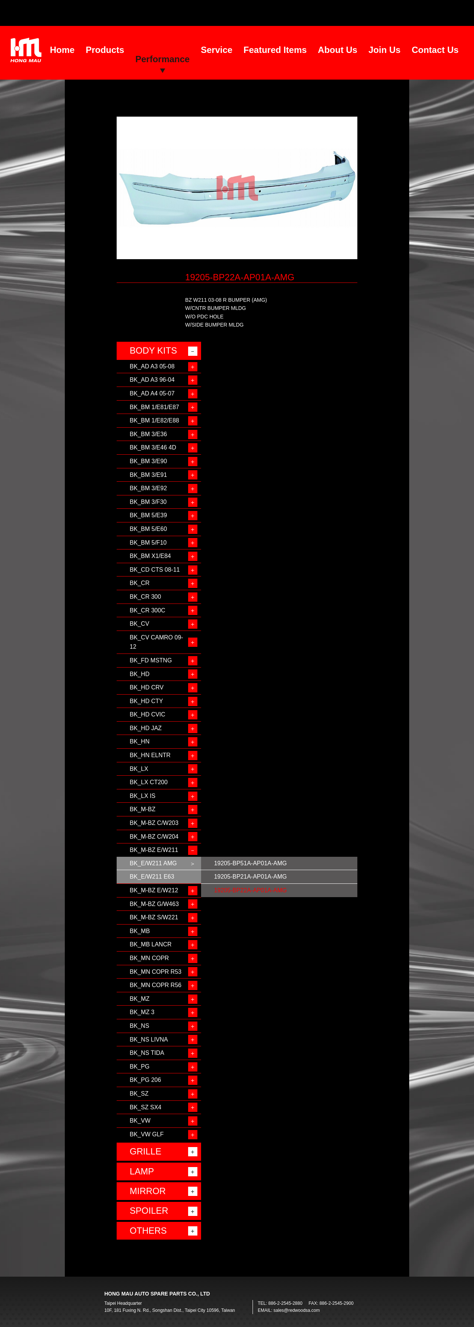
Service (216, 50)
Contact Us (435, 50)
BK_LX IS (142, 796)
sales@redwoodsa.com (297, 1310)
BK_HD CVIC (147, 714)
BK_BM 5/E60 (148, 529)
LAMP (142, 1171)
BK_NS (139, 1026)
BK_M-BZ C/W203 (154, 823)
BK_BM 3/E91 (148, 475)
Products (105, 50)
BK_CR (139, 583)
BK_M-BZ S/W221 (154, 917)
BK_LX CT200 (148, 782)
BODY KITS (153, 350)
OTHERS (148, 1231)
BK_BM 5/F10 (148, 542)
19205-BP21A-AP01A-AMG (250, 876)
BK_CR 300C (147, 610)
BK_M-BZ (142, 809)
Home (62, 50)
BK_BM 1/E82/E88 (154, 420)
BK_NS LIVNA (149, 1039)
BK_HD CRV (146, 687)
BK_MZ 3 (142, 1012)
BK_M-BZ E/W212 (154, 890)
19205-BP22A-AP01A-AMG (250, 890)
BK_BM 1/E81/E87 (154, 407)
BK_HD (139, 674)
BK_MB (140, 931)
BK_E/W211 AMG (153, 863)
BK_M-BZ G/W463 (154, 904)
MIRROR (148, 1191)
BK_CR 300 (145, 597)
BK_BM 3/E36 (148, 434)
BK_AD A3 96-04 (152, 380)
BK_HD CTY (146, 701)
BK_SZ (139, 1093)
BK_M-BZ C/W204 (154, 836)
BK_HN (139, 741)
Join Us (384, 50)
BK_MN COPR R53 (155, 972)
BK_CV (139, 624)
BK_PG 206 (145, 1080)
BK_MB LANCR (150, 944)
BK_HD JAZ (145, 728)
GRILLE (145, 1151)
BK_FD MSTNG (151, 660)
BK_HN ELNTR (150, 755)
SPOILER (149, 1211)
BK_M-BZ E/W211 (154, 850)
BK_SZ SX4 (145, 1107)
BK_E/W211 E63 (152, 876)
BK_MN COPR (149, 958)
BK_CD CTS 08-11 (155, 569)
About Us (337, 50)
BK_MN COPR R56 (155, 985)
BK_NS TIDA (147, 1053)
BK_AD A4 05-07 (152, 393)
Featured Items (275, 50)
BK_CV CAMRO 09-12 (156, 642)
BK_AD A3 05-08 (152, 366)
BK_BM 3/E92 (148, 488)
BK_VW (140, 1120)
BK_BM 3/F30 (148, 502)
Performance (162, 59)
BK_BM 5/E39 (148, 515)
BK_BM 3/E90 (148, 461)
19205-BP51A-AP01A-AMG (250, 863)
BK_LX (139, 769)
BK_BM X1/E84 (150, 556)
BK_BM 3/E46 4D (153, 447)
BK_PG (139, 1066)
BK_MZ (139, 999)
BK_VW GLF (147, 1134)
